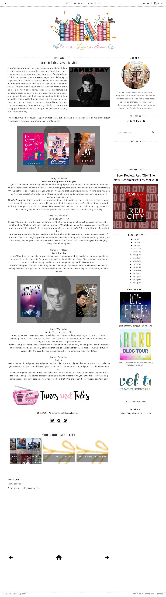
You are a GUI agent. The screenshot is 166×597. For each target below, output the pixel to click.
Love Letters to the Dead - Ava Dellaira (135, 326)
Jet (62, 360)
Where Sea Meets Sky (61, 332)
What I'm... (93, 3)
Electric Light (61, 413)
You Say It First (62, 219)
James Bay (68, 413)
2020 (135, 255)
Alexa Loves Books (11, 594)
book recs (54, 413)
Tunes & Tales (74, 413)
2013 (135, 277)
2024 (136, 242)
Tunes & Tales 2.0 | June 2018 (59, 457)
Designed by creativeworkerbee (148, 594)
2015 (135, 270)
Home (67, 3)
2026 (136, 239)
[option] (25, 450)
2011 (135, 283)
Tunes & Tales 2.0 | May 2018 (92, 457)
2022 (135, 249)
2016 (135, 267)
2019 (135, 258)
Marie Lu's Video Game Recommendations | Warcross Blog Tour (136, 363)
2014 (135, 273)
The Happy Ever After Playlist (62, 181)
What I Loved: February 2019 (25, 457)
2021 (135, 252)
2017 (135, 264)
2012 (135, 280)
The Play (62, 253)
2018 (135, 261)
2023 (136, 245)
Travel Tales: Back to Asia (136, 401)
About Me (79, 3)
